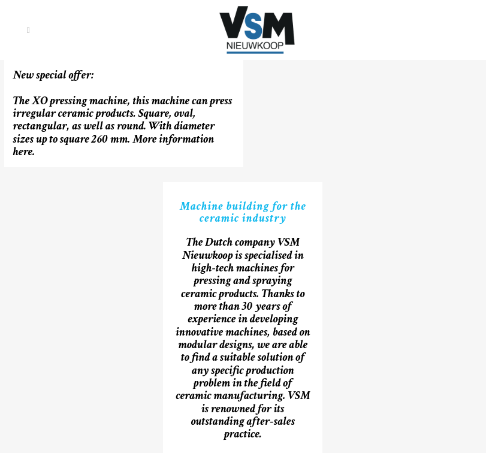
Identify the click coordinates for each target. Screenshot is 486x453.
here (23, 151)
